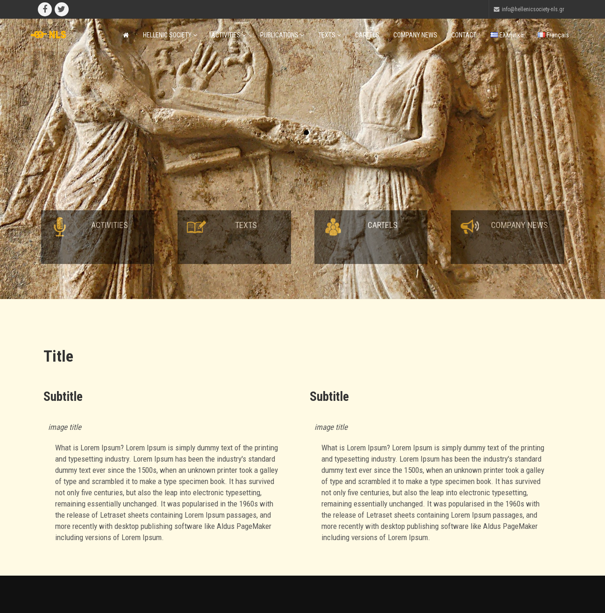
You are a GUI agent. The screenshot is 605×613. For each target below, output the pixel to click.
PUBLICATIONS (282, 35)
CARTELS (367, 35)
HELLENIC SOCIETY (170, 35)
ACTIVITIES (228, 35)
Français (553, 35)
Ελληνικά (507, 35)
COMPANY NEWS (415, 35)
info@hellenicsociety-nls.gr (533, 9)
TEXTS (329, 35)
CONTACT (464, 35)
